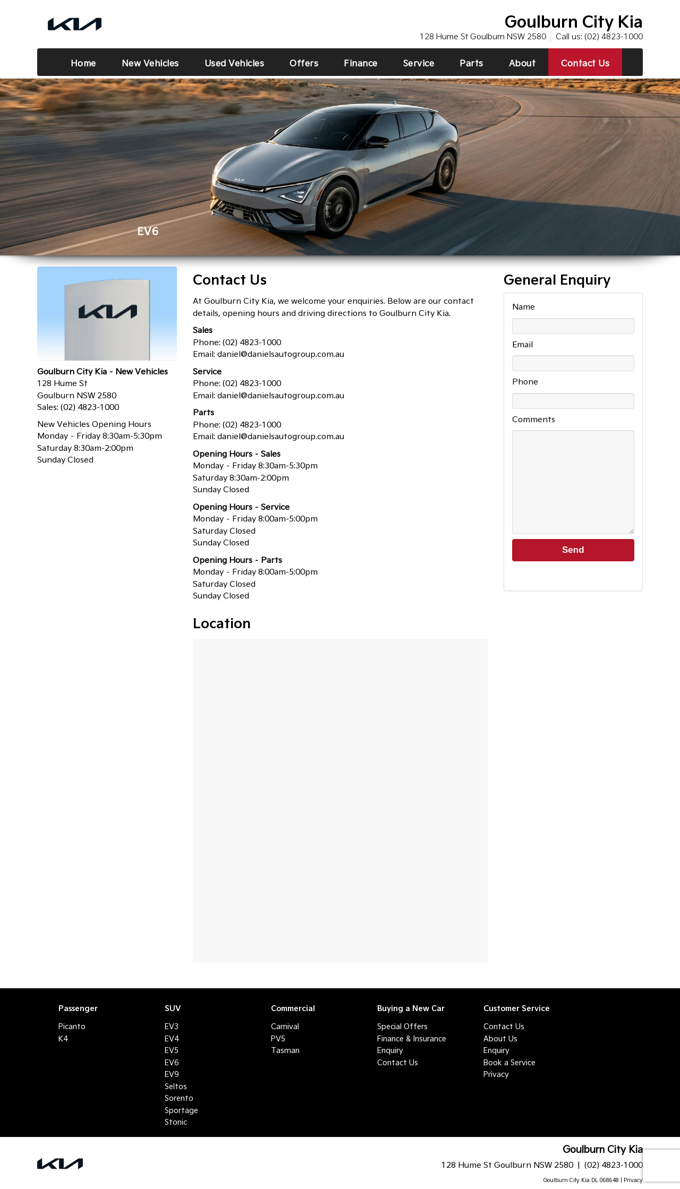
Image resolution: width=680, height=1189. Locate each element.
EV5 (171, 1050)
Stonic (176, 1122)
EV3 (171, 1026)
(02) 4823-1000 (613, 36)
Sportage (181, 1110)
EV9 (171, 1074)
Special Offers (402, 1026)
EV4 (171, 1038)
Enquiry (390, 1050)
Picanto (72, 1026)
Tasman (285, 1050)
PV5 (278, 1038)
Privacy (496, 1074)
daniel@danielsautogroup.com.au (280, 354)
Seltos (176, 1086)
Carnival (285, 1026)
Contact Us (397, 1062)
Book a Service (509, 1062)
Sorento (179, 1098)
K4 (62, 1038)
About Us (500, 1038)
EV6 (171, 1062)
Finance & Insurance (411, 1038)
